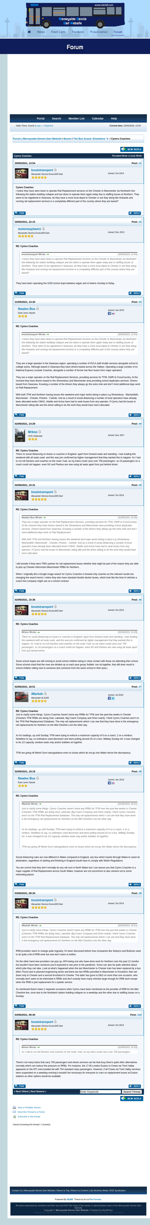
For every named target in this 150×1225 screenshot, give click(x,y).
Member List (76, 118)
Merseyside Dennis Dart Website (39, 1190)
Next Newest (37, 1091)
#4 (140, 423)
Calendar (98, 118)
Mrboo (32, 432)
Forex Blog (118, 1212)
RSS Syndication (118, 1190)
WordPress (107, 1210)
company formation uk (80, 1212)
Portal (41, 118)
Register (48, 125)
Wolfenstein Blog (100, 1212)
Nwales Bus (26, 308)
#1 (140, 163)
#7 (140, 686)
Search (56, 118)
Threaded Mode (119, 156)
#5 (140, 485)
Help (114, 118)
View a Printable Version (29, 1107)
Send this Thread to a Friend (31, 1112)
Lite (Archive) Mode (99, 1190)
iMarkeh (37, 693)
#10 (139, 1014)
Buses (67, 138)
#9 (140, 893)
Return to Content (79, 1190)
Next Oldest (22, 1091)
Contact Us (17, 1190)
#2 (140, 221)
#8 (140, 771)
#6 (140, 599)
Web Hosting (53, 1212)
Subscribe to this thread (29, 1116)
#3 (140, 301)
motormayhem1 (29, 229)
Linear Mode (135, 156)
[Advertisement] (78, 85)
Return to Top (63, 1190)
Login (38, 125)
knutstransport (42, 170)
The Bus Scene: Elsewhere (89, 138)
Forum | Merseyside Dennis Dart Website (37, 138)
